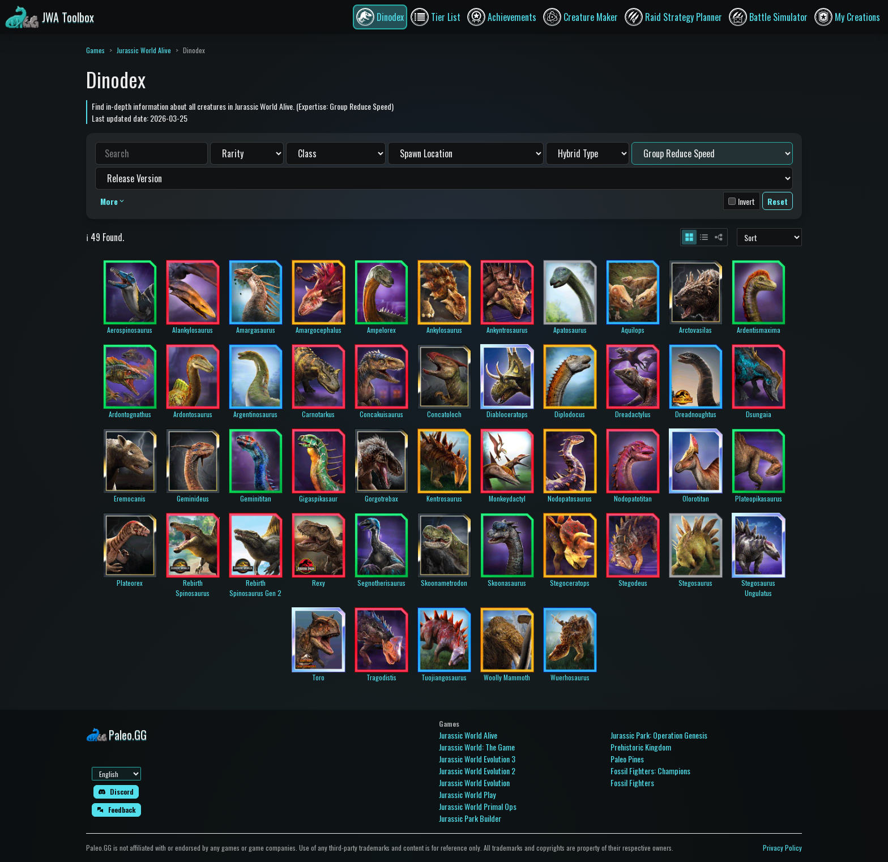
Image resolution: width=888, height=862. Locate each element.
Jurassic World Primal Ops (477, 806)
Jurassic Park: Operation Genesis (658, 735)
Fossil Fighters (632, 782)
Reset (777, 201)
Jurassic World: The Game (477, 747)
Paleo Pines (627, 759)
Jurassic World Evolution (474, 782)
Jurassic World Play (467, 794)
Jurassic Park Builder (470, 818)
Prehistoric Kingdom (640, 747)
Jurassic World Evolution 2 (477, 771)
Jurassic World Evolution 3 (477, 759)
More (113, 201)
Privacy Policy (782, 847)
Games (95, 50)
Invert (746, 201)
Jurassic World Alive (144, 50)
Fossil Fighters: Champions (650, 771)
